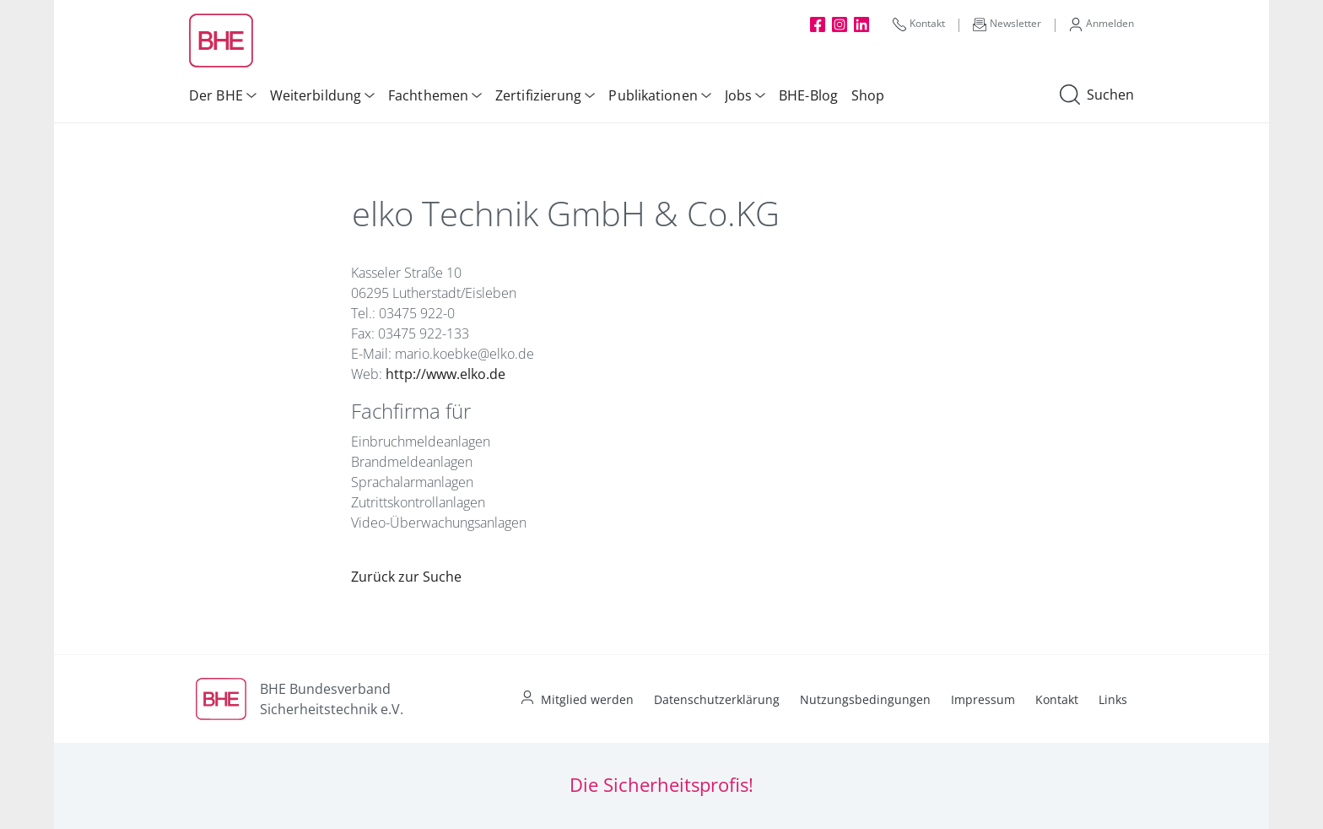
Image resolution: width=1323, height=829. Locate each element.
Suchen (1097, 95)
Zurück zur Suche (406, 576)
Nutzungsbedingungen (865, 699)
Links (1113, 699)
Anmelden (1101, 23)
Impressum (983, 699)
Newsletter (1007, 23)
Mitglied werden (587, 699)
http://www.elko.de (445, 374)
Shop (867, 95)
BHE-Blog (808, 95)
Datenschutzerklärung (717, 699)
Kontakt (919, 23)
